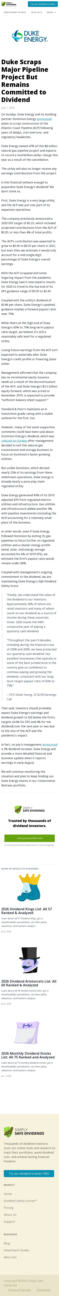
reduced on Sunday (14, 441)
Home (8, 1194)
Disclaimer (44, 1290)
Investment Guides (15, 12)
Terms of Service (19, 1290)
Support (9, 1221)
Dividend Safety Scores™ (20, 1201)
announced (44, 119)
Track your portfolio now (29, 838)
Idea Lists (36, 12)
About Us (10, 1214)
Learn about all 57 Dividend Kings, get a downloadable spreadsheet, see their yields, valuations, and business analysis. (24, 922)
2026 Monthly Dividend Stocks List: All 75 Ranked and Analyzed (28, 1055)
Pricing (8, 1208)
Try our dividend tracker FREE (29, 1173)
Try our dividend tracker (42, 4)
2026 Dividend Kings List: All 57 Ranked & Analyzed (26, 911)
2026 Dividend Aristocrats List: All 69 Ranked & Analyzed (28, 983)
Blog (7, 1243)
